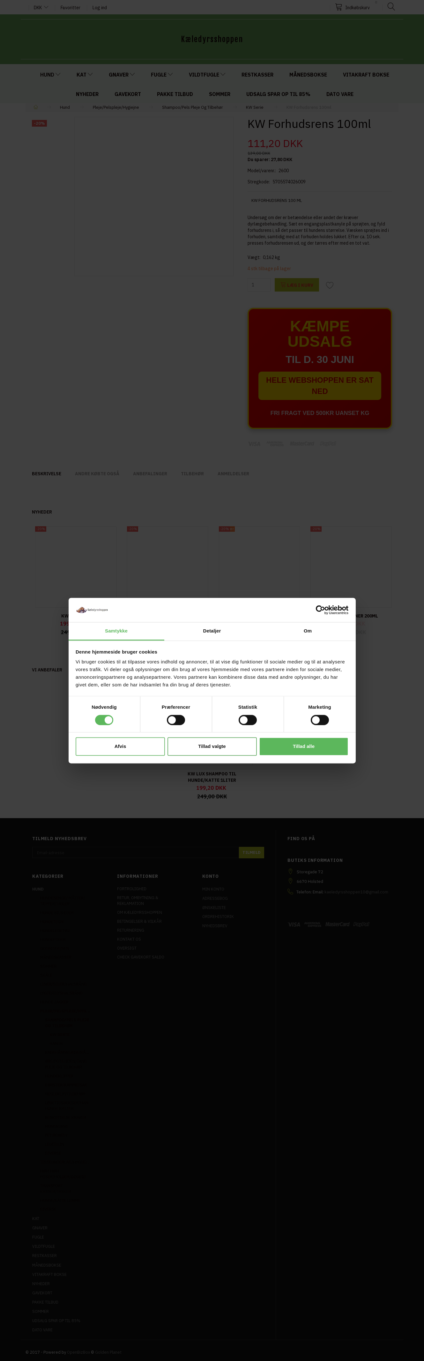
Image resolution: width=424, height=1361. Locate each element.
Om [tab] (308, 631)
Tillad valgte (212, 746)
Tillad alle (304, 746)
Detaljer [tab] (212, 631)
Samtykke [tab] (116, 631)
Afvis (120, 746)
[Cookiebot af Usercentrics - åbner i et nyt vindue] (320, 610)
